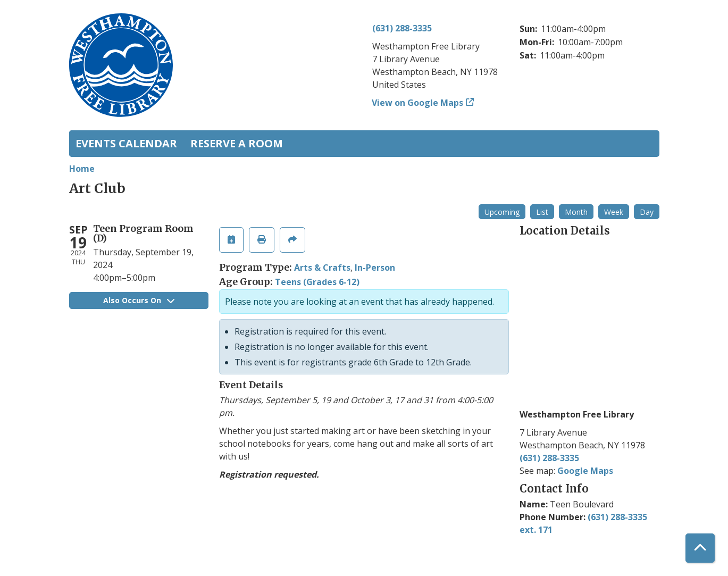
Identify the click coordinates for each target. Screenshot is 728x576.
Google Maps (585, 471)
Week (613, 212)
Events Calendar (126, 143)
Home (82, 168)
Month (576, 212)
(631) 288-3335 (402, 28)
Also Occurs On (138, 300)
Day (647, 212)
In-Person (375, 267)
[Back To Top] (700, 548)
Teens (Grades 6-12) (317, 282)
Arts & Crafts (322, 267)
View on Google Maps (417, 102)
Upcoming (502, 212)
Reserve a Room (236, 143)
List (542, 212)
